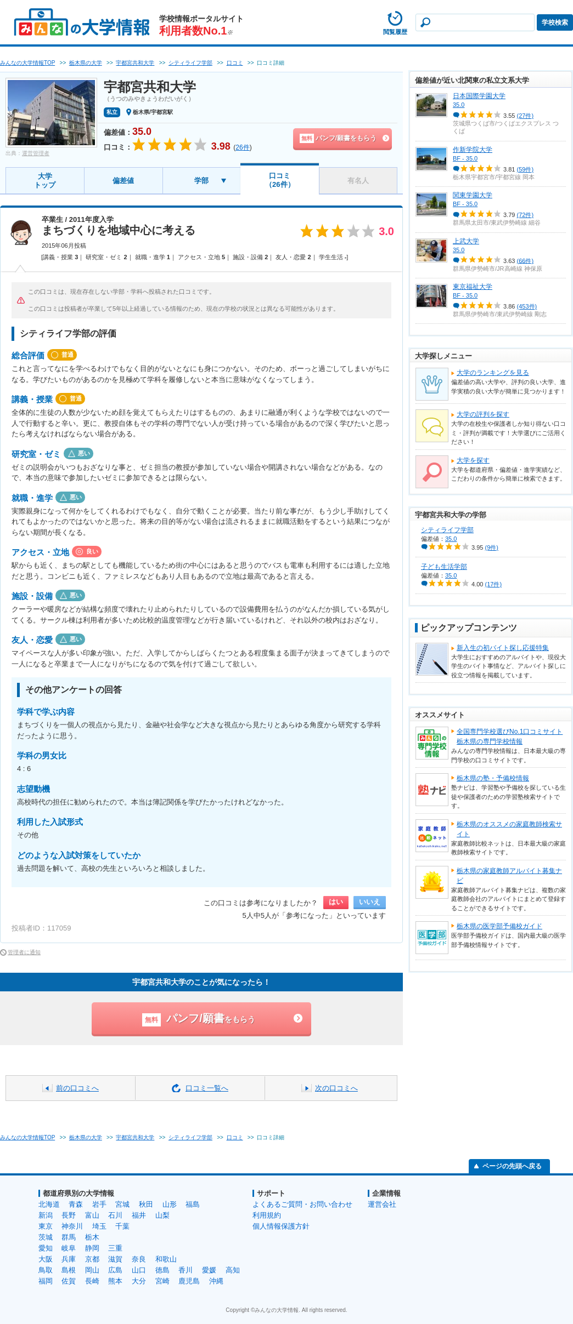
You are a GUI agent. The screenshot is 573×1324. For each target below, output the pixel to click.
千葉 (122, 1226)
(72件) (525, 215)
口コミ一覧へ (207, 1088)
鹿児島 (189, 1281)
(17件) (493, 584)
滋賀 (115, 1259)
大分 (139, 1281)
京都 (92, 1259)
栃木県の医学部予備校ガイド (499, 926)
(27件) (525, 115)
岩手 (99, 1204)
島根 (68, 1270)
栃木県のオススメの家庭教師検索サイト (509, 829)
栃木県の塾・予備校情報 (493, 778)
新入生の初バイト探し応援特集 (503, 648)
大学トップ (44, 180)
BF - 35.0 (465, 158)
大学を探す (473, 460)
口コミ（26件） (279, 180)
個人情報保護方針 (281, 1226)
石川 (115, 1215)
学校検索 (555, 22)
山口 (139, 1270)
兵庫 (68, 1259)
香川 (185, 1270)
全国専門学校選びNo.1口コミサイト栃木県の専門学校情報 (510, 736)
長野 (68, 1215)
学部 (201, 180)
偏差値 (123, 180)
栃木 (92, 1237)
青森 (76, 1204)
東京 (45, 1226)
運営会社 (382, 1204)
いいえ (369, 902)
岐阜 (68, 1248)
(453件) (527, 306)
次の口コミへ (336, 1088)
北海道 (49, 1204)
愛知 (45, 1248)
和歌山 (166, 1259)
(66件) (525, 260)
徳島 (162, 1270)
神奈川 (72, 1226)
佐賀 (68, 1281)
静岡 (92, 1248)
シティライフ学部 (447, 530)
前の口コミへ (77, 1088)
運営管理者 (35, 153)
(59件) (525, 169)
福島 (193, 1204)
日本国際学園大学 (479, 96)
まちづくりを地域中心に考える (118, 230)
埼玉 (99, 1226)
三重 (115, 1248)
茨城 (45, 1237)
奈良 (139, 1259)
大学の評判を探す (483, 414)
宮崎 (162, 1281)
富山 (92, 1215)
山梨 (162, 1215)
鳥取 (45, 1270)
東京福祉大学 (472, 286)
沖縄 (216, 1281)
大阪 (45, 1259)
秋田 (146, 1204)
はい (336, 902)
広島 (115, 1270)
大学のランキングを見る (493, 372)
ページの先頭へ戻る (512, 1166)
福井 (139, 1215)
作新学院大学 (472, 149)
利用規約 (266, 1215)
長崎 (92, 1281)
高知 (233, 1270)
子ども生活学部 (444, 566)
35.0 (458, 104)
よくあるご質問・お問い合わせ (302, 1204)
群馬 (68, 1237)
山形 (169, 1204)
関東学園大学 (472, 195)
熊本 (115, 1281)
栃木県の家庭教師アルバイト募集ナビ (509, 875)
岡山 (92, 1270)
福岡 (45, 1281)
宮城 (122, 1204)
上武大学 (466, 241)
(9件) (491, 547)
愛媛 (209, 1270)
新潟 (45, 1215)
